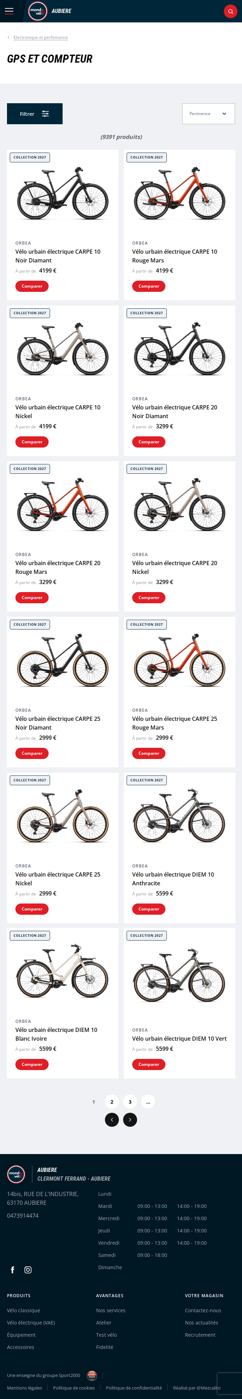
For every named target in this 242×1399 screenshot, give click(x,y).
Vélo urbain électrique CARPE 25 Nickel (57, 878)
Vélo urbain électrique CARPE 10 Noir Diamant (57, 256)
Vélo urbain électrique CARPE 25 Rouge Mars (174, 723)
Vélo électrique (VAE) (31, 1322)
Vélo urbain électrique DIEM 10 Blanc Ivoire (56, 1034)
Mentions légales (24, 1388)
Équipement (21, 1334)
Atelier (104, 1322)
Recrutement (200, 1334)
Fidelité (104, 1347)
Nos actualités (201, 1322)
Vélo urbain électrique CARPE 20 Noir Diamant (174, 411)
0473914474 (22, 1215)
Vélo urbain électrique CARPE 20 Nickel (174, 567)
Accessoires (20, 1347)
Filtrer (27, 114)
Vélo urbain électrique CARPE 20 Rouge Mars (57, 567)
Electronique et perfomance (41, 37)
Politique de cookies (74, 1388)
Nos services (111, 1310)
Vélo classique (23, 1310)
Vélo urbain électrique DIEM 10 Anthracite (173, 878)
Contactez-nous (203, 1310)
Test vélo (106, 1334)
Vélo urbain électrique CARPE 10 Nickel (57, 411)
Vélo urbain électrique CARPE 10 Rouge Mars (174, 256)
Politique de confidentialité (134, 1388)
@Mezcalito (209, 1388)
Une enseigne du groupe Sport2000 (52, 1376)
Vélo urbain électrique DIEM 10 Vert (179, 1038)
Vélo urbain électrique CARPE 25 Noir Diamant (57, 723)
